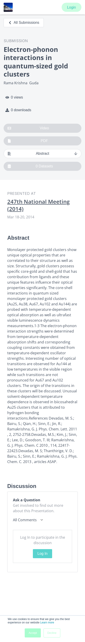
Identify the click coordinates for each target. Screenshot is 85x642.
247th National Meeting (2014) (38, 205)
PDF (27, 141)
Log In (42, 553)
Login (71, 7)
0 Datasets (30, 166)
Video (28, 128)
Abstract (42, 153)
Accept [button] (33, 633)
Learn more (47, 622)
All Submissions (23, 22)
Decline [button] (51, 633)
